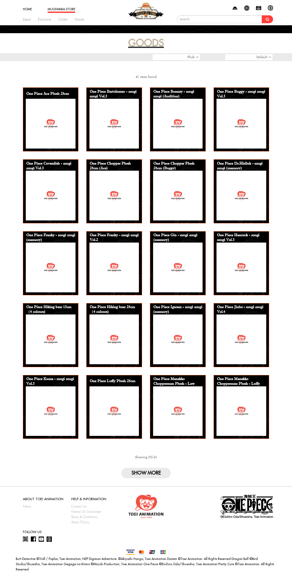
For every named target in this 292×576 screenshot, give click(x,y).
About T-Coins (80, 522)
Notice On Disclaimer (86, 512)
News (27, 506)
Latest (27, 19)
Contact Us (79, 506)
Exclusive (44, 19)
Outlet (62, 19)
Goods (79, 19)
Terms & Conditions (84, 517)
